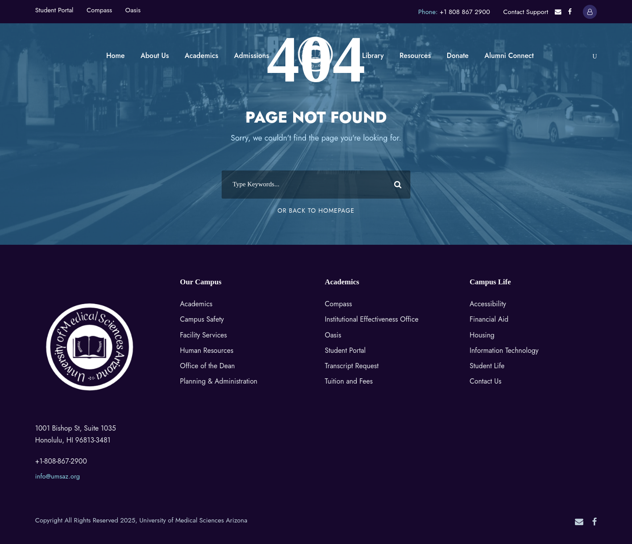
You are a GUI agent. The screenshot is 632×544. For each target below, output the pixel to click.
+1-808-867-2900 (61, 461)
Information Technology (504, 350)
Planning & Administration (219, 381)
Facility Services (203, 335)
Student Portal (54, 10)
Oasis (132, 10)
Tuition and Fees (349, 381)
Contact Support (525, 12)
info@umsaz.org (57, 476)
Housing (482, 335)
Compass (99, 10)
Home (115, 56)
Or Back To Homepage (315, 210)
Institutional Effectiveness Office (371, 319)
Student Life (487, 366)
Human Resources (206, 350)
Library (373, 56)
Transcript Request (352, 366)
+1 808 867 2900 (465, 12)
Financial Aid (489, 319)
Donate (458, 56)
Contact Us (485, 381)
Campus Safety (202, 319)
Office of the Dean (207, 366)
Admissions (251, 56)
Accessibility (488, 304)
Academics (201, 56)
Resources (415, 56)
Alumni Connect (509, 56)
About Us (154, 56)
